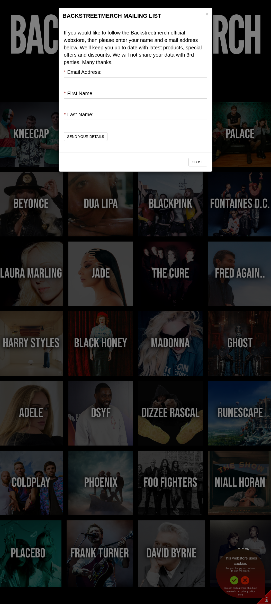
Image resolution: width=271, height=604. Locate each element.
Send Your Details (85, 137)
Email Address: (83, 72)
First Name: (79, 93)
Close (198, 162)
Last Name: (79, 114)
